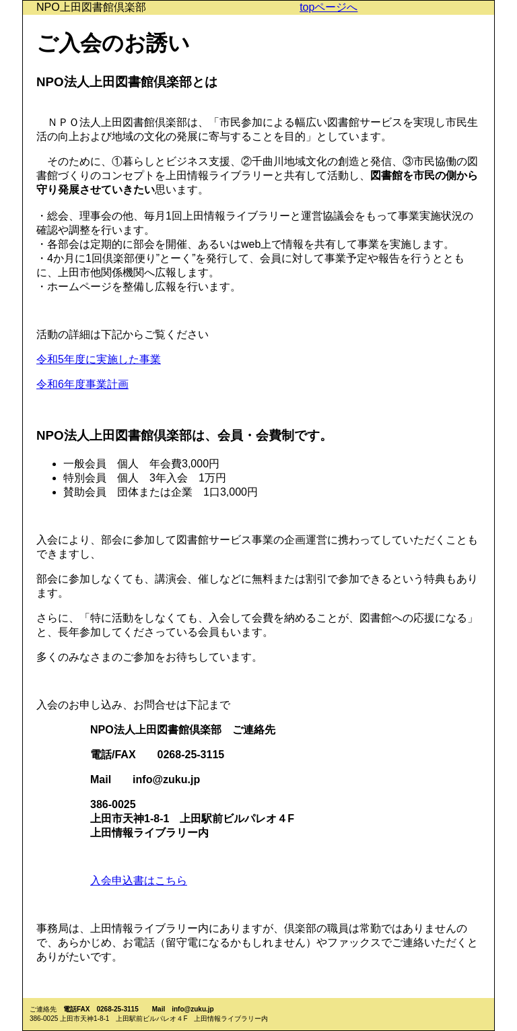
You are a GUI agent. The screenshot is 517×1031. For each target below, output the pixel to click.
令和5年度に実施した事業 (98, 359)
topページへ (328, 7)
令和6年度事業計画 (82, 384)
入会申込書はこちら (138, 880)
